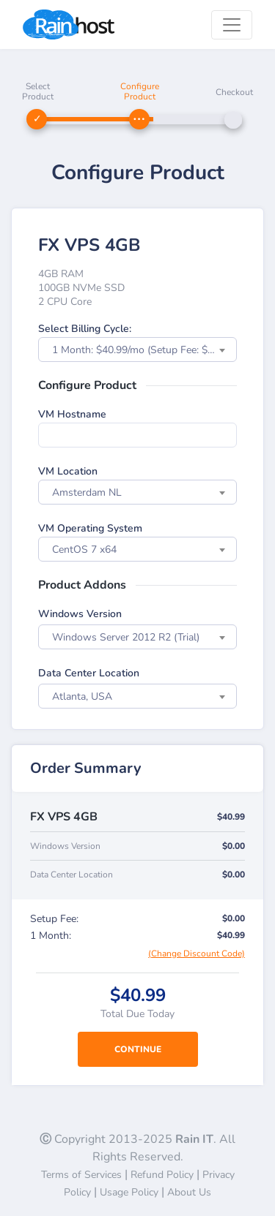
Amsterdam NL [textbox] (87, 492)
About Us (189, 1192)
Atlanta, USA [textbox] (82, 696)
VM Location (68, 471)
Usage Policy (129, 1192)
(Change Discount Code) (196, 953)
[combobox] (137, 349)
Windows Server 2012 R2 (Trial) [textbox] (125, 637)
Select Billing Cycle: (84, 329)
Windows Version (80, 614)
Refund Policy (162, 1175)
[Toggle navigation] (231, 24)
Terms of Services (81, 1175)
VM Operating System (90, 528)
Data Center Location (88, 673)
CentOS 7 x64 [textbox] (84, 549)
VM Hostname (72, 414)
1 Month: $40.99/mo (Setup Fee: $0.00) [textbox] (141, 350)
